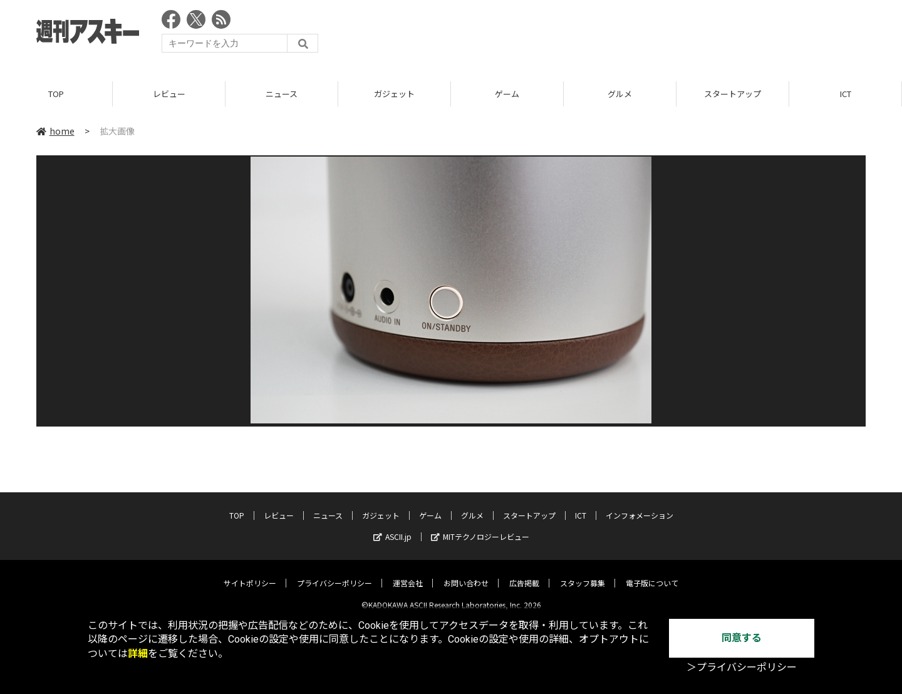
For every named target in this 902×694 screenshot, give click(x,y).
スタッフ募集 (582, 573)
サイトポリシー (250, 573)
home (55, 131)
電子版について (652, 573)
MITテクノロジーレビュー (480, 527)
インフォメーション (639, 505)
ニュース (282, 94)
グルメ (620, 94)
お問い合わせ (466, 573)
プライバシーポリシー (334, 573)
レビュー (169, 94)
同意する (742, 638)
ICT (845, 94)
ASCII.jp (392, 527)
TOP (56, 94)
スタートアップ (732, 94)
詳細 (138, 654)
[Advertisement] (638, 34)
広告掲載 (524, 573)
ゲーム (507, 94)
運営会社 (408, 573)
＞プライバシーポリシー (742, 667)
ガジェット (394, 94)
